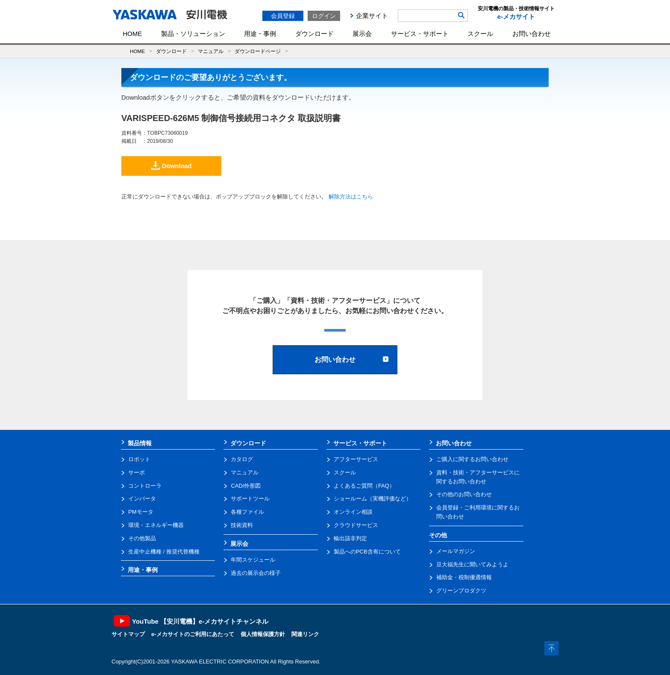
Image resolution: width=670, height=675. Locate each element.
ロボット (139, 459)
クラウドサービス (356, 525)
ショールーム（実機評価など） (372, 498)
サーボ (136, 472)
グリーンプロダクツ (461, 590)
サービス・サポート (420, 33)
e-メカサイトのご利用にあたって (192, 634)
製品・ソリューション (193, 33)
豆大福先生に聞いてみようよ (472, 564)
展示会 (362, 33)
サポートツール (250, 498)
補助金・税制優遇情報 (464, 577)
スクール (480, 33)
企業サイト (372, 15)
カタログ (242, 459)
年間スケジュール (253, 560)
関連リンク (305, 634)
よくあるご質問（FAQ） (364, 486)
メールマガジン (455, 551)
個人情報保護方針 (263, 634)
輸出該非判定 (350, 538)
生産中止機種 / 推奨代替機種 (164, 551)
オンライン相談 (353, 512)
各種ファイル (247, 512)
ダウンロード (314, 33)
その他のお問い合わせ (464, 494)
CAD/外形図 (246, 486)
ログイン (324, 15)
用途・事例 (260, 33)
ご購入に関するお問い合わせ (472, 459)
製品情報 (140, 443)
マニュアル (210, 51)
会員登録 (283, 15)
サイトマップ (128, 634)
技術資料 (242, 525)
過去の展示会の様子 (256, 573)
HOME (132, 33)
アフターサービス (356, 459)
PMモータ (140, 512)
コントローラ (145, 486)
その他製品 (142, 538)
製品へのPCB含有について (367, 551)
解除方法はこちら (351, 196)
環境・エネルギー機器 (156, 525)
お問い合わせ (531, 33)
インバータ (142, 498)
